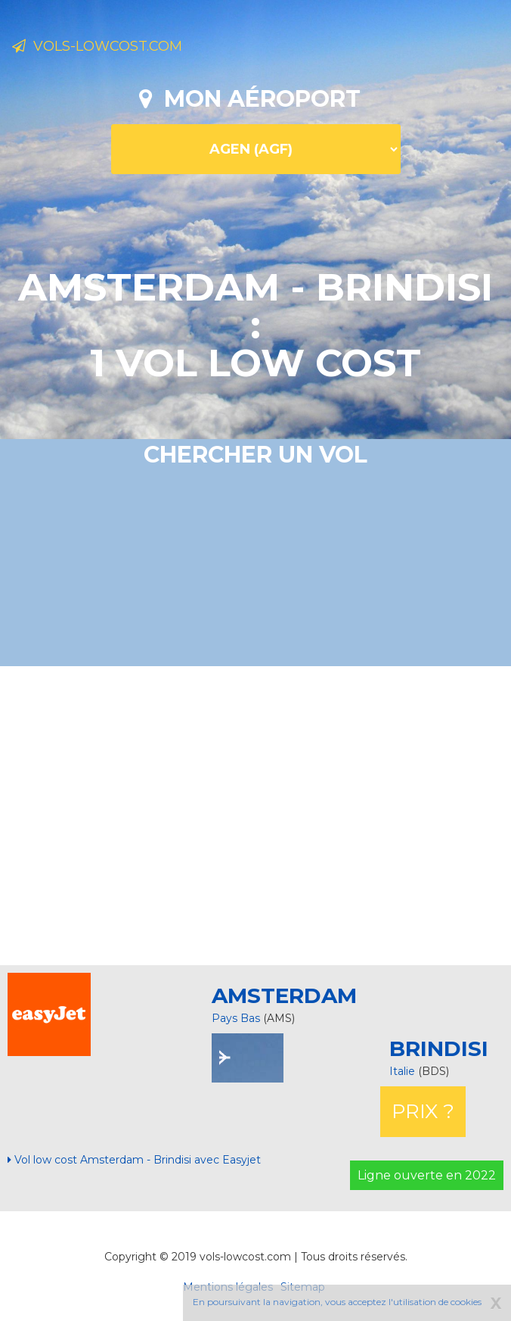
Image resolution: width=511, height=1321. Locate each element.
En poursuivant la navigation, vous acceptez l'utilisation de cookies (337, 1301)
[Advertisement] (261, 814)
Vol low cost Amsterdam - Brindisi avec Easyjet (134, 1160)
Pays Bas (236, 1018)
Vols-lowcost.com (97, 46)
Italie (403, 1071)
